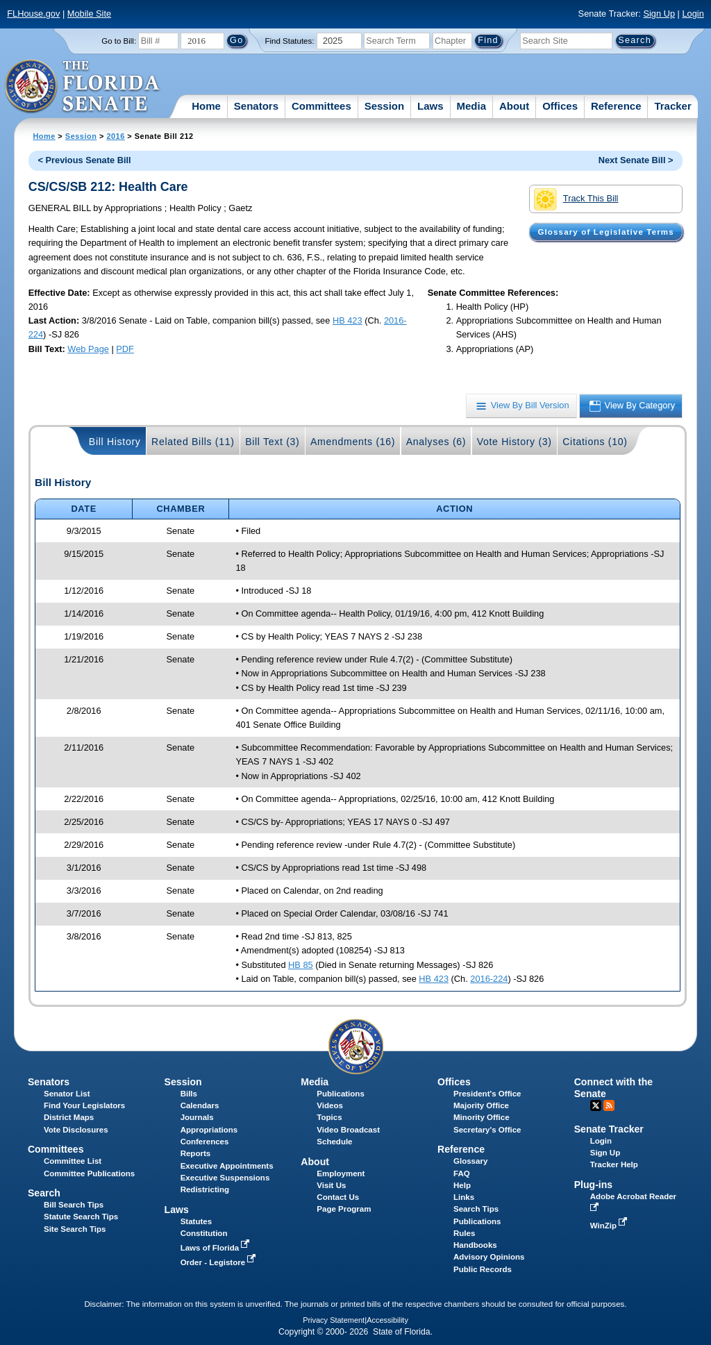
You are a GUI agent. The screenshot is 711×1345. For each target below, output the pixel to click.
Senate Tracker (609, 1129)
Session (385, 106)
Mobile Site (89, 13)
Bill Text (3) (272, 441)
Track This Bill (576, 199)
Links (463, 1197)
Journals (197, 1117)
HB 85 (300, 965)
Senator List (67, 1093)
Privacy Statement (334, 1320)
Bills (189, 1093)
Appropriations (209, 1130)
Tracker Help (614, 1164)
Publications (340, 1093)
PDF (125, 349)
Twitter (595, 1105)
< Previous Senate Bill (84, 160)
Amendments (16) (352, 441)
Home (206, 106)
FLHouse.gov (33, 13)
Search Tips (476, 1209)
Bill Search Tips (73, 1205)
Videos (330, 1105)
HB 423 (347, 320)
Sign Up (659, 13)
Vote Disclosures (76, 1130)
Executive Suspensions (225, 1177)
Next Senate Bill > (636, 160)
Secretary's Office (487, 1130)
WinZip (610, 1225)
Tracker (672, 106)
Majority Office (481, 1105)
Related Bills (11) (193, 441)
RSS (608, 1105)
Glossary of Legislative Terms (605, 232)
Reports (196, 1153)
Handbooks (475, 1245)
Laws (430, 106)
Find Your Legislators (84, 1105)
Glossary (470, 1161)
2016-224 (489, 979)
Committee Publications (89, 1173)
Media (472, 106)
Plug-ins (593, 1184)
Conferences (205, 1141)
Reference (616, 106)
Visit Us (331, 1185)
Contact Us (338, 1197)
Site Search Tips (75, 1229)
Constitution (204, 1233)
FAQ (461, 1173)
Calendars (200, 1105)
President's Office (487, 1093)
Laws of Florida (217, 1248)
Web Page (88, 349)
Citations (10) (594, 441)
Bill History (115, 441)
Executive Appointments (227, 1166)
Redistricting (205, 1189)
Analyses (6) (436, 441)
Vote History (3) (514, 441)
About (514, 106)
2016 (115, 136)
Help (462, 1185)
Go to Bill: (118, 41)
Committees (321, 106)
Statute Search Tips (81, 1216)
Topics (329, 1117)
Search (44, 1192)
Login (692, 13)
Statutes (196, 1221)
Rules (464, 1233)
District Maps (69, 1117)
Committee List (72, 1161)
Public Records (482, 1269)
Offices (560, 106)
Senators (256, 106)
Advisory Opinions (488, 1257)
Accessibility (387, 1320)
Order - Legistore (220, 1262)
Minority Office (481, 1117)
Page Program (344, 1209)
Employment (341, 1173)
